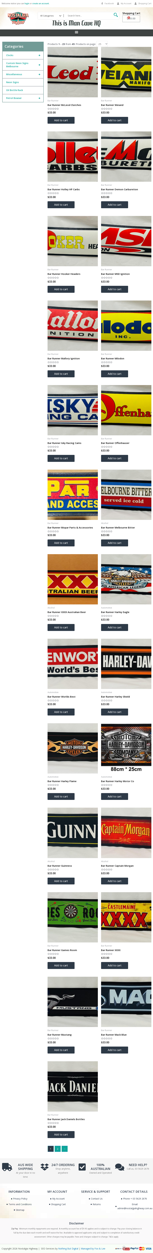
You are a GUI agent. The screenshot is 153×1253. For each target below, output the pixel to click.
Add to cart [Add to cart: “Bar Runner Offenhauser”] (114, 458)
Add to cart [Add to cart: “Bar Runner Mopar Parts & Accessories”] (61, 543)
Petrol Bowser (24, 98)
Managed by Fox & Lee (93, 1248)
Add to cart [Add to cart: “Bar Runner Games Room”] (61, 965)
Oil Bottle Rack (14, 90)
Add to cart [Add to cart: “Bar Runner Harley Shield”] (114, 712)
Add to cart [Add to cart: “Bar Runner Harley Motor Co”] (114, 796)
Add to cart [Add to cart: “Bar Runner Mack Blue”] (114, 1050)
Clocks (24, 55)
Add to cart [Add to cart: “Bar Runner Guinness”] (61, 881)
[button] (76, 32)
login (27, 3)
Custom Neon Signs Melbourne (24, 64)
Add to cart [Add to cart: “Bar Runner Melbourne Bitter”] (114, 543)
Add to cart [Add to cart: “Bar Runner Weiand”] (114, 120)
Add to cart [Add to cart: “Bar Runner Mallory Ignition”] (61, 374)
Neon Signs (12, 82)
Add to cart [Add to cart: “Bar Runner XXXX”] (114, 965)
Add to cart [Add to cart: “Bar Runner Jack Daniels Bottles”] (61, 1134)
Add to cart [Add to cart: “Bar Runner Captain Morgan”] (114, 881)
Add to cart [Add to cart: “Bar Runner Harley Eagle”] (114, 627)
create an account (40, 3)
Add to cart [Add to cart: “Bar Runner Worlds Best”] (61, 712)
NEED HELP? (138, 1165)
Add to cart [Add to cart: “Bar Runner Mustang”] (61, 1050)
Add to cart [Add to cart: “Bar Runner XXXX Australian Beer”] (61, 627)
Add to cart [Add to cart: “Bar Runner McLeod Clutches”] (61, 120)
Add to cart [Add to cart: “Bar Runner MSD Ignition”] (114, 289)
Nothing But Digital (68, 1248)
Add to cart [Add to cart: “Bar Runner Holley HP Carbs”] (61, 204)
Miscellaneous (24, 74)
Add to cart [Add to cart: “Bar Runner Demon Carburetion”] (114, 204)
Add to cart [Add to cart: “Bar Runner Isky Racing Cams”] (61, 458)
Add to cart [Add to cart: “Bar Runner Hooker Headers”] (61, 289)
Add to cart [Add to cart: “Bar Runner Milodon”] (114, 374)
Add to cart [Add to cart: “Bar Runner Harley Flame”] (61, 796)
